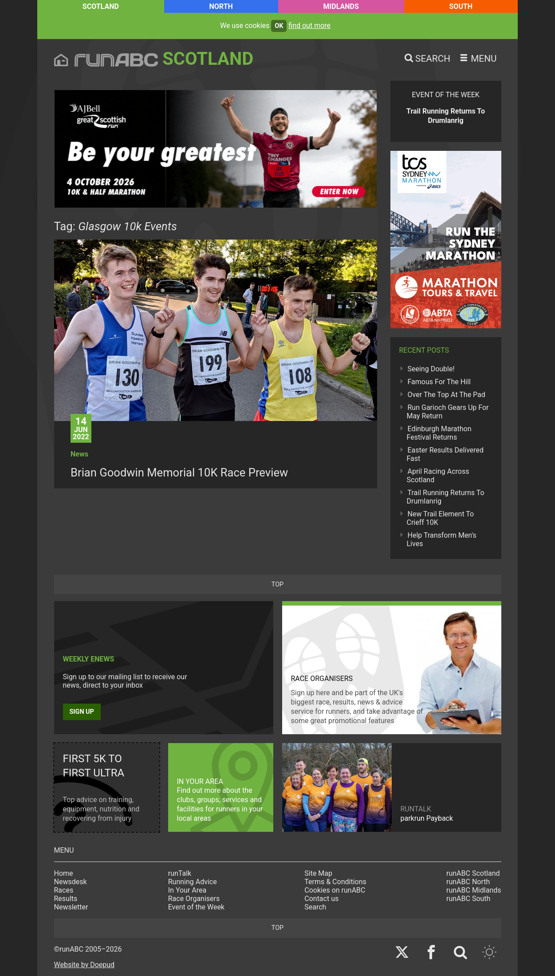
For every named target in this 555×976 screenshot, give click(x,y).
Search (315, 907)
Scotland (101, 6)
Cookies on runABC (334, 890)
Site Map (318, 873)
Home (63, 873)
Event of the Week (196, 907)
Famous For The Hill (439, 382)
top (277, 584)
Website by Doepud (84, 964)
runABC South (468, 898)
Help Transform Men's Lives (441, 539)
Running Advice (192, 882)
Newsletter (71, 907)
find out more (309, 25)
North (221, 6)
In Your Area (187, 890)
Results (66, 898)
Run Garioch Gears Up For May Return (448, 411)
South (461, 6)
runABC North (468, 882)
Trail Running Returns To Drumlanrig (445, 496)
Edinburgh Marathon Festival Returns (439, 433)
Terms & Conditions (335, 882)
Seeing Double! (431, 369)
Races (64, 890)
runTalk (179, 873)
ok (279, 26)
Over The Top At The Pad (446, 394)
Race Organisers (194, 898)
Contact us (321, 898)
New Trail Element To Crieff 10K (440, 518)
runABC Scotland (473, 873)
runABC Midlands (473, 890)
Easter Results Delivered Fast (445, 454)
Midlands (341, 6)
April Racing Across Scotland (438, 475)
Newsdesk (70, 882)
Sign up (82, 712)
